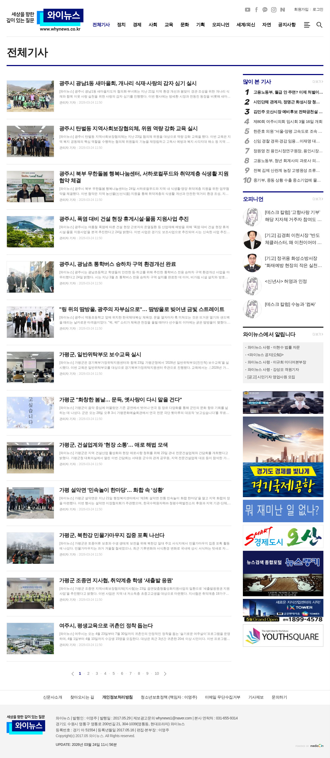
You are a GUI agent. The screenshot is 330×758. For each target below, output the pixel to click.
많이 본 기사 (257, 82)
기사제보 (256, 697)
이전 (73, 674)
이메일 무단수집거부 (223, 697)
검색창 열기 (319, 24)
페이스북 (256, 10)
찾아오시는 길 (82, 697)
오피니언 (253, 199)
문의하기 (279, 697)
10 (157, 673)
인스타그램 (274, 10)
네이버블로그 (282, 10)
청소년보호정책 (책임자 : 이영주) (169, 697)
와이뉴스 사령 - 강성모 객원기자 (273, 369)
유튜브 (248, 10)
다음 (165, 674)
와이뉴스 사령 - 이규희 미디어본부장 (277, 362)
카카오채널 (265, 10)
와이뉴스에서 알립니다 (269, 334)
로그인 (318, 9)
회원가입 (301, 9)
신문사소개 (52, 697)
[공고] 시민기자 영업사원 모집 (271, 377)
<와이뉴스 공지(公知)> (266, 355)
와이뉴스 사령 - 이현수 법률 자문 (274, 347)
